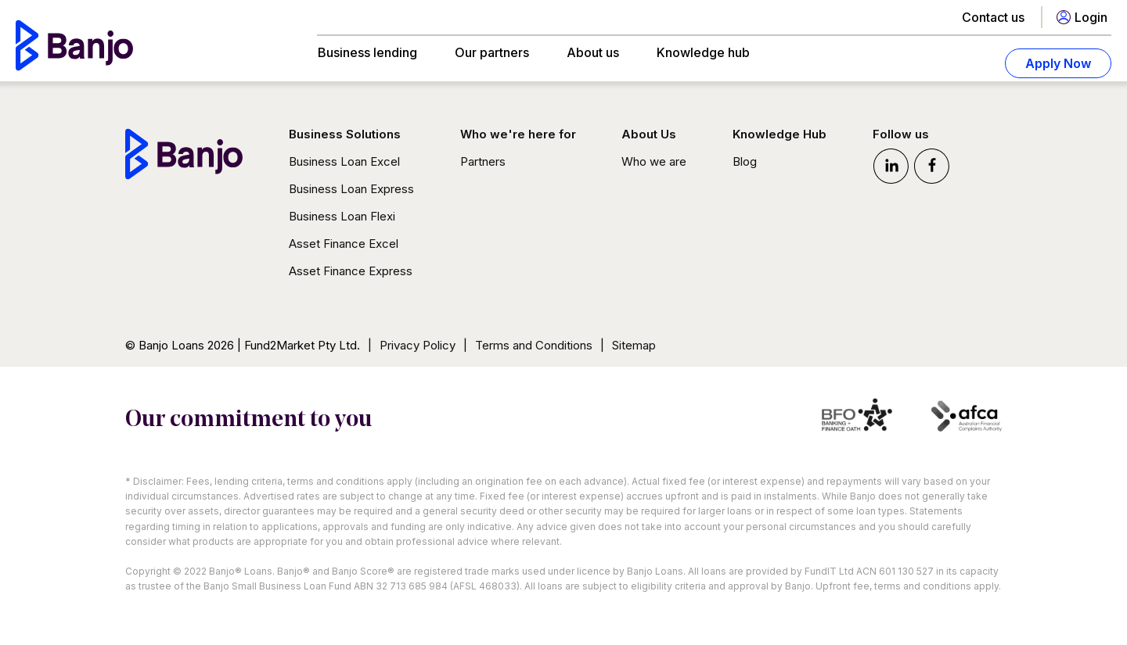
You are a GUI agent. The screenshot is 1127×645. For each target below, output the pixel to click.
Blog (745, 161)
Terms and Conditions (533, 345)
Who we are (653, 161)
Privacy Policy (417, 345)
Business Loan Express (351, 189)
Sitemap (634, 345)
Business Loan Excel (344, 161)
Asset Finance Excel (343, 243)
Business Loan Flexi (342, 216)
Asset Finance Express (350, 271)
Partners (483, 161)
